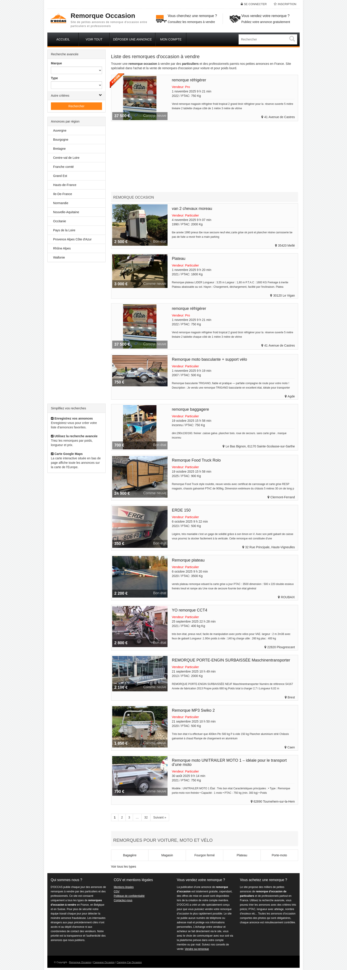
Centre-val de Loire (66, 157)
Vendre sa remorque (197, 949)
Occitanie (59, 221)
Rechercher (76, 106)
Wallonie (59, 257)
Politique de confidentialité (129, 895)
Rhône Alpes (62, 248)
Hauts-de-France (64, 185)
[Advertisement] (76, 332)
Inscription (287, 4)
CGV (117, 891)
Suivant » (159, 817)
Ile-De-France (62, 194)
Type (54, 78)
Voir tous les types (123, 866)
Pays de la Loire (64, 230)
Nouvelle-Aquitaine (66, 212)
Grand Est (60, 176)
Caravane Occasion (104, 962)
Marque (56, 63)
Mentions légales (124, 887)
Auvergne (59, 130)
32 (146, 817)
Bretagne (59, 148)
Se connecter (255, 4)
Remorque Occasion (80, 962)
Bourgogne (60, 139)
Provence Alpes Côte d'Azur (72, 239)
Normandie (60, 203)
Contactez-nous (123, 900)
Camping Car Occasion (129, 962)
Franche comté (63, 167)
